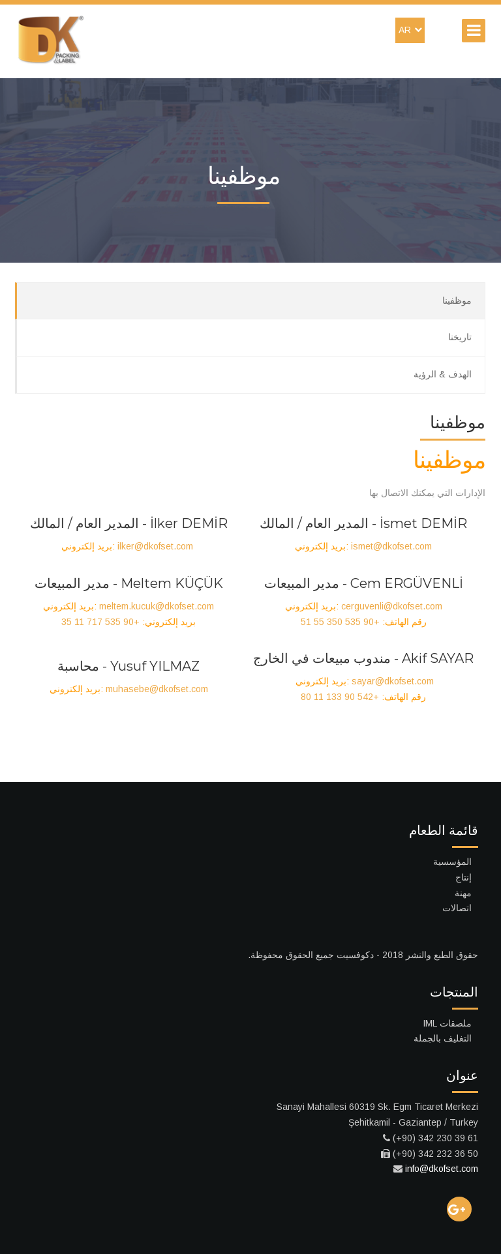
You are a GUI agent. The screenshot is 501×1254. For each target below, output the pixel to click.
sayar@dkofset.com (393, 681)
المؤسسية (452, 861)
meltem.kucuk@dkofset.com (156, 606)
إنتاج (463, 877)
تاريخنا (460, 337)
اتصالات (457, 908)
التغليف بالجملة (443, 1038)
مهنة (463, 893)
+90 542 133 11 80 (340, 697)
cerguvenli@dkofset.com (391, 606)
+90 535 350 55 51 (340, 622)
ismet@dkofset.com (391, 546)
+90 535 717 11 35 (100, 622)
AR (410, 30)
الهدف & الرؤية (443, 374)
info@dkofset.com (441, 1168)
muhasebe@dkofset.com (157, 689)
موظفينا (457, 300)
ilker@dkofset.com (155, 546)
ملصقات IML (447, 1023)
